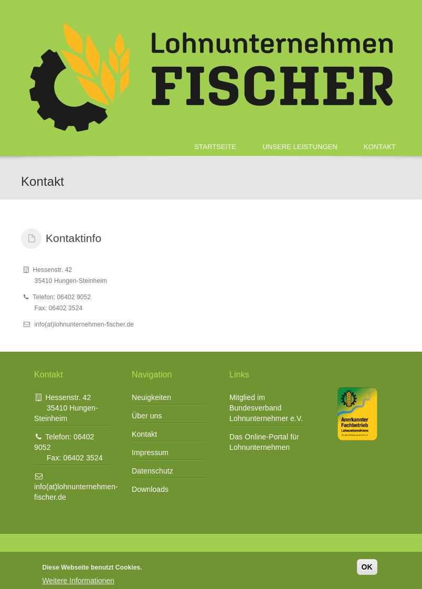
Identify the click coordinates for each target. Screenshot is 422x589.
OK (367, 567)
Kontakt (380, 147)
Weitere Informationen (78, 580)
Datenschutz (152, 471)
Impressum (150, 452)
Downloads (150, 489)
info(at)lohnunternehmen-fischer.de (76, 486)
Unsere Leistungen (299, 147)
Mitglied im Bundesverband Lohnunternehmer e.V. (266, 408)
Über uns (147, 416)
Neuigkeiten (151, 397)
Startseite (215, 147)
